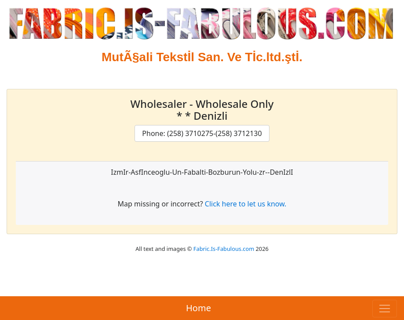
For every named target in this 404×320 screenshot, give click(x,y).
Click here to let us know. (246, 204)
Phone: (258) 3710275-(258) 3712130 (202, 133)
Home (198, 308)
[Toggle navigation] (384, 308)
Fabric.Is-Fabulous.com (223, 249)
